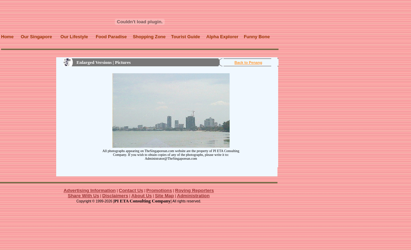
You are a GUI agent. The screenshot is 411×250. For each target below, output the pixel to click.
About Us (141, 195)
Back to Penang (248, 62)
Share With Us (83, 195)
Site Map (164, 195)
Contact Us (131, 190)
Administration (193, 195)
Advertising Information (89, 190)
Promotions (159, 190)
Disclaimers (115, 195)
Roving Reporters (194, 190)
